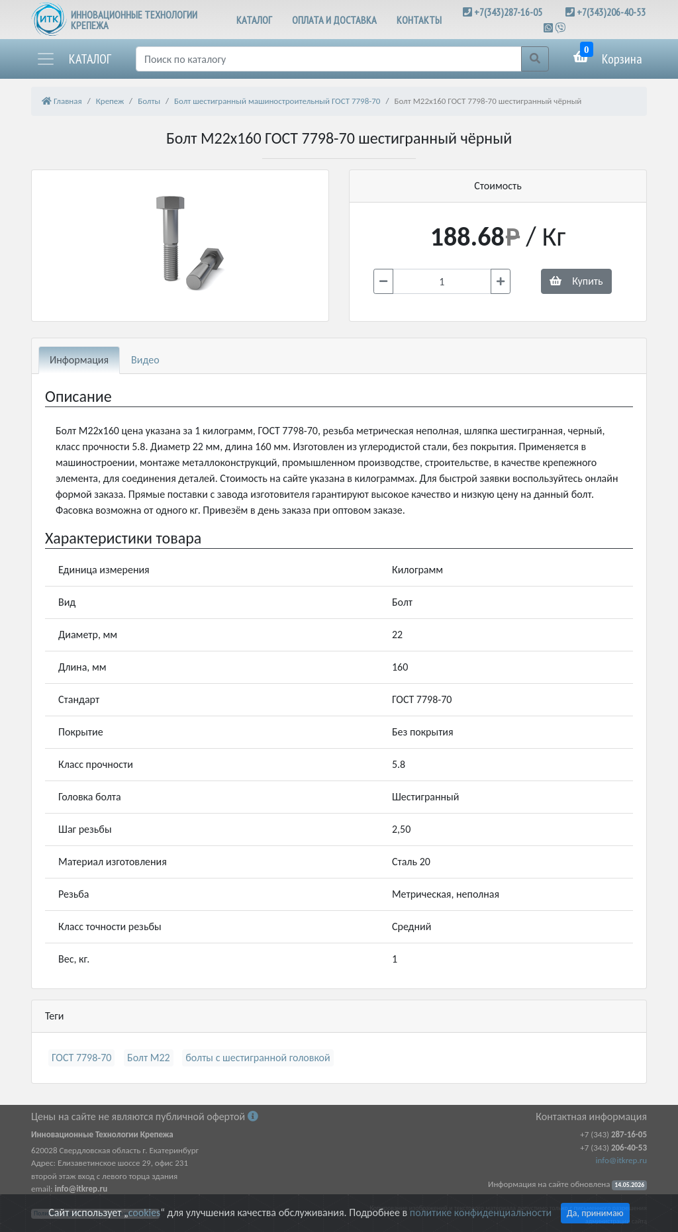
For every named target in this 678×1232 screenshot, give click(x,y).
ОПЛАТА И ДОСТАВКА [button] (334, 19)
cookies (144, 1212)
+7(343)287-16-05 (508, 12)
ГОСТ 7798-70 (81, 1057)
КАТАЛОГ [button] (254, 19)
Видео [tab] (145, 360)
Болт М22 (148, 1057)
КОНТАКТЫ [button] (419, 19)
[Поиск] (329, 58)
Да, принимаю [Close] (595, 1213)
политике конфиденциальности (481, 1212)
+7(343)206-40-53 (611, 12)
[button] (73, 59)
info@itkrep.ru (621, 1160)
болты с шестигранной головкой (257, 1057)
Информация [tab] (79, 360)
